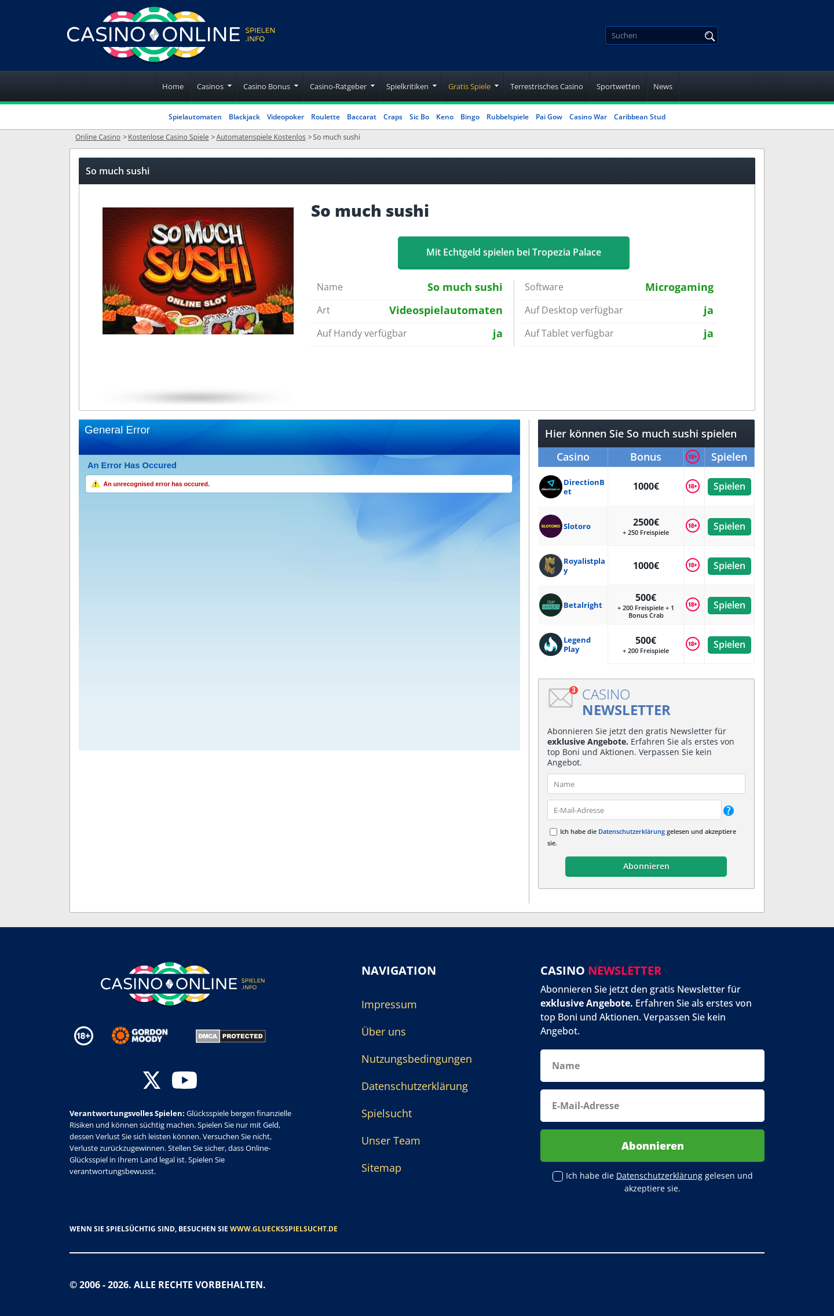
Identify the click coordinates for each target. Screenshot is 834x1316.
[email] (634, 810)
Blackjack (244, 117)
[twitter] (151, 1081)
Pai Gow (549, 117)
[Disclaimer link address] (148, 1035)
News (662, 86)
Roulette (325, 117)
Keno (444, 117)
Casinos (210, 86)
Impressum (389, 1004)
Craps (393, 117)
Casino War (588, 117)
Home (173, 86)
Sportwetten (618, 86)
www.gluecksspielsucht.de (284, 1229)
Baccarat (361, 117)
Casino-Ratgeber (338, 86)
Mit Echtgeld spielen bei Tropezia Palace (513, 252)
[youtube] (184, 1081)
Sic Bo (419, 117)
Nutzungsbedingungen (416, 1059)
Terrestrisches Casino (546, 86)
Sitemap (381, 1168)
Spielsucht (386, 1113)
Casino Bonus (266, 86)
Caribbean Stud (639, 117)
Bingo (470, 117)
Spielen (729, 486)
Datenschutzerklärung (631, 831)
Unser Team (390, 1140)
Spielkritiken (407, 86)
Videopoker (285, 117)
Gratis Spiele (469, 86)
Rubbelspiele (508, 117)
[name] (646, 784)
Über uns (383, 1031)
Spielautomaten (195, 117)
